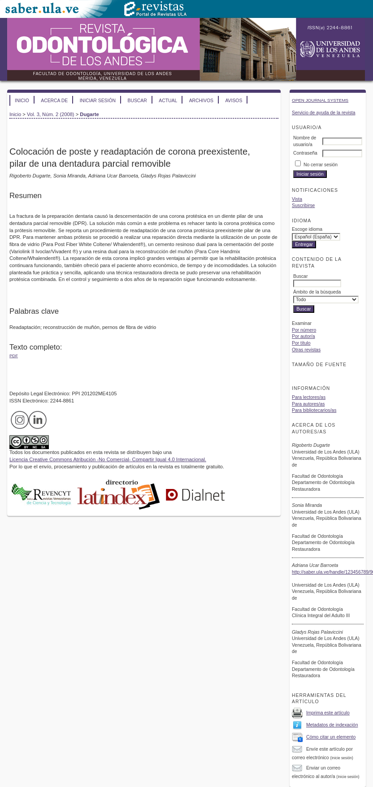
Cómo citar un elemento (331, 737)
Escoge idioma (307, 229)
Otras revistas (306, 349)
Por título (301, 343)
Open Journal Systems (320, 100)
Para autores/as (308, 404)
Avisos (233, 100)
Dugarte (89, 114)
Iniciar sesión (98, 100)
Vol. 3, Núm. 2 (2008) (50, 114)
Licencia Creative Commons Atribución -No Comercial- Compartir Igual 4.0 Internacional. (107, 459)
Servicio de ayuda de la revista (324, 112)
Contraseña (305, 153)
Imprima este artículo (328, 712)
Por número (304, 330)
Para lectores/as (308, 397)
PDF (13, 355)
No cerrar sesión (321, 164)
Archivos (201, 100)
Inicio (22, 100)
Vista (297, 199)
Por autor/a (303, 336)
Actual (168, 100)
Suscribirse (303, 205)
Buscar (137, 100)
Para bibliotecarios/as (314, 410)
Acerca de (54, 100)
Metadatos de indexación (332, 724)
